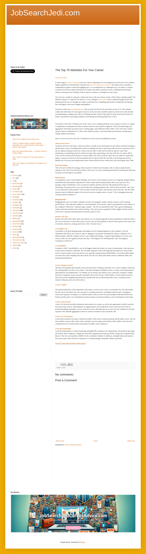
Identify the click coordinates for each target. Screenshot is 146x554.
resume (15, 232)
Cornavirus (16, 191)
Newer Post (60, 441)
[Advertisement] (53, 43)
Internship (15, 208)
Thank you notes (18, 243)
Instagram (15, 205)
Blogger (82, 542)
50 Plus (15, 175)
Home (96, 441)
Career (63, 367)
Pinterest (15, 226)
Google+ (15, 202)
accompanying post (76, 109)
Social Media (17, 237)
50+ (13, 178)
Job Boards (16, 213)
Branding (15, 186)
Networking (16, 221)
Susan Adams (102, 99)
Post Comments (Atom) (73, 445)
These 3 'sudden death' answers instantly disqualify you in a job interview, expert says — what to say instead (28, 145)
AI (13, 181)
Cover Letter (16, 194)
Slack (14, 235)
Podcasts (15, 229)
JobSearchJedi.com (45, 12)
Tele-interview (17, 240)
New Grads (16, 224)
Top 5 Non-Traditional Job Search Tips (25, 139)
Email (14, 197)
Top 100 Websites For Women (100, 85)
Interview (15, 210)
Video (14, 248)
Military (14, 218)
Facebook (15, 200)
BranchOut (16, 183)
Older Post (131, 441)
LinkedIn (15, 216)
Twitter (14, 245)
